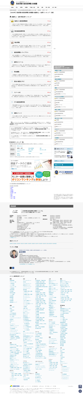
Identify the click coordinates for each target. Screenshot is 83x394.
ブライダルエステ (52, 338)
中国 (71, 291)
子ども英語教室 (38, 333)
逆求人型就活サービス (53, 283)
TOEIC (37, 344)
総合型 (25, 342)
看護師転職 (51, 292)
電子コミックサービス (27, 340)
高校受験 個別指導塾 (39, 299)
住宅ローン (12, 320)
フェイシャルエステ (53, 340)
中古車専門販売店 (27, 320)
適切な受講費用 (31, 148)
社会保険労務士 (43, 344)
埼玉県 (18, 153)
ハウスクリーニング (27, 286)
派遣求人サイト (52, 302)
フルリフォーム (14, 362)
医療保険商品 (63, 322)
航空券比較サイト (26, 365)
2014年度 (54, 243)
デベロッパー (13, 379)
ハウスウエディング (53, 348)
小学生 (44, 323)
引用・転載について (48, 386)
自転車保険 (12, 289)
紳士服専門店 (38, 377)
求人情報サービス (52, 303)
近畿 (11, 195)
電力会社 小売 (26, 356)
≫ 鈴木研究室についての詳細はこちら (27, 264)
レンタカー (25, 311)
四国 (62, 292)
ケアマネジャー (44, 345)
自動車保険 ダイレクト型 (65, 308)
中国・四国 (13, 196)
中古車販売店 (26, 319)
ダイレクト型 (13, 281)
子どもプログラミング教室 (40, 358)
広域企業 (63, 294)
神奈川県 (18, 155)
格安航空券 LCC (26, 368)
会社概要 (22, 386)
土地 (21, 345)
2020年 (25, 243)
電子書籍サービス (26, 339)
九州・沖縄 (13, 198)
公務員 (37, 347)
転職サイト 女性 (52, 288)
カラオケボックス (52, 368)
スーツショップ (38, 378)
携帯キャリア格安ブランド (65, 281)
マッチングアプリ (52, 356)
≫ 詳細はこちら (13, 237)
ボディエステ (51, 341)
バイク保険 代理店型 (64, 313)
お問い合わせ (41, 386)
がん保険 (11, 299)
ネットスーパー (26, 295)
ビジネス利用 (26, 378)
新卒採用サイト (52, 308)
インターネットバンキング (15, 317)
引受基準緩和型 (64, 325)
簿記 (40, 342)
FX (10, 322)
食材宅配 (25, 289)
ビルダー (12, 372)
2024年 (11, 243)
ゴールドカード (14, 331)
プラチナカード (65, 371)
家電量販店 (37, 374)
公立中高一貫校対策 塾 (40, 312)
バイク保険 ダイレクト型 (65, 311)
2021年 (22, 243)
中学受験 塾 (37, 306)
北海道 (12, 187)
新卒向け (51, 333)
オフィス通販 (26, 351)
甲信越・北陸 (13, 192)
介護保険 (62, 339)
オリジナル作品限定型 (28, 343)
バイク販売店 (26, 325)
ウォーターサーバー (27, 280)
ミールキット (26, 292)
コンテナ (26, 305)
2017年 (37, 243)
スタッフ (18, 151)
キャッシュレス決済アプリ (15, 333)
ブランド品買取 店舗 (27, 348)
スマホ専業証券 (13, 313)
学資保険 (11, 300)
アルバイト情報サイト (53, 285)
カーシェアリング (26, 309)
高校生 (37, 323)
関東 (57, 362)
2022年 (18, 243)
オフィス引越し (26, 350)
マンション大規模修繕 (14, 353)
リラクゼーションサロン (40, 366)
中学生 (41, 323)
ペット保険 (12, 294)
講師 (40, 148)
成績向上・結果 (58, 70)
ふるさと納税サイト (27, 300)
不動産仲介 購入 (13, 347)
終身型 (62, 324)
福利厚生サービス (26, 354)
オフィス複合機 (26, 353)
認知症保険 (62, 336)
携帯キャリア (63, 280)
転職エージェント (52, 291)
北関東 (12, 190)
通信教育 (37, 322)
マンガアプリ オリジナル (28, 346)
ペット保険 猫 (63, 320)
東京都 (41, 153)
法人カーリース (52, 321)
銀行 (11, 311)
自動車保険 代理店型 (64, 310)
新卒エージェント (52, 310)
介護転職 (50, 294)
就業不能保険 (63, 334)
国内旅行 (26, 364)
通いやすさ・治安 (43, 149)
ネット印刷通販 (52, 323)
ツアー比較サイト (26, 371)
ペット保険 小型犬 (64, 319)
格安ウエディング (52, 349)
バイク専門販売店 (27, 326)
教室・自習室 (30, 149)
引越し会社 (25, 308)
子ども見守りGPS (26, 357)
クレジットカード (13, 327)
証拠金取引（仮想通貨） (16, 337)
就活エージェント (52, 280)
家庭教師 (37, 325)
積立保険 (62, 345)
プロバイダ (62, 288)
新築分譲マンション (14, 366)
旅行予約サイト (26, 362)
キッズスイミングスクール (40, 367)
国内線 (25, 370)
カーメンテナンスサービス (28, 333)
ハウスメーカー (14, 378)
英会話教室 (37, 336)
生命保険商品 (63, 327)
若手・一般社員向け (54, 332)
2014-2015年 (49, 243)
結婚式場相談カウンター (54, 352)
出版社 (25, 345)
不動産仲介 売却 (13, 344)
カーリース (25, 314)
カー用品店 (37, 380)
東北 (11, 188)
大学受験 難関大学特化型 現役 (41, 286)
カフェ (24, 334)
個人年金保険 (63, 342)
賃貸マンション (13, 358)
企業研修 (50, 327)
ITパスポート (42, 347)
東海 (11, 194)
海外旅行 (30, 364)
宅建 (37, 342)
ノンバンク (16, 325)
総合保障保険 (63, 341)
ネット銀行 (12, 316)
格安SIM (62, 286)
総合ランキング (20, 145)
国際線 (29, 370)
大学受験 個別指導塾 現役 (40, 283)
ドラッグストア (38, 375)
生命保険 (11, 295)
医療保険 (11, 297)
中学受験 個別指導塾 (39, 309)
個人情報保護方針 (35, 386)
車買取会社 (25, 316)
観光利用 (26, 379)
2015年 (44, 243)
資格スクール (38, 348)
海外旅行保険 (12, 292)
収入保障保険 (63, 330)
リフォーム (12, 361)
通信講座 (37, 339)
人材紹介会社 (51, 312)
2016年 (40, 243)
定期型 (66, 324)
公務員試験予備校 (39, 354)
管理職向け (52, 330)
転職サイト (51, 286)
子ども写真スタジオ (27, 337)
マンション (13, 345)
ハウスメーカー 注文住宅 (14, 369)
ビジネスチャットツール (54, 324)
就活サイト (51, 281)
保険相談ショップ (13, 302)
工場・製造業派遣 (52, 300)
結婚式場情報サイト (53, 354)
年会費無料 (13, 328)
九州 (21, 352)
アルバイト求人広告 (53, 316)
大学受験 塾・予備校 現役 (40, 280)
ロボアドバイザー (13, 339)
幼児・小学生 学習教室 (40, 326)
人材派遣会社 (51, 315)
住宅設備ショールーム (14, 359)
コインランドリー (26, 288)
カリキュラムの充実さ (21, 149)
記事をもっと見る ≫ (59, 160)
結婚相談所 (51, 351)
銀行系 (12, 325)
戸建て (17, 345)
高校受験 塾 (37, 291)
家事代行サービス (26, 285)
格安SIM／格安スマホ (64, 285)
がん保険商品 (63, 331)
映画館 (50, 360)
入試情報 (30, 151)
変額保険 (62, 344)
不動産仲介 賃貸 (13, 355)
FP (36, 341)
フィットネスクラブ (39, 362)
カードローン (12, 324)
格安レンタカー (26, 312)
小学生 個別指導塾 (39, 319)
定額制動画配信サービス (28, 336)
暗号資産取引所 (13, 334)
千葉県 (29, 153)
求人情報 (54, 386)
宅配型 (25, 306)
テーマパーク (51, 370)
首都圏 (12, 191)
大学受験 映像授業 (39, 289)
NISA (11, 308)
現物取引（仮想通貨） (15, 336)
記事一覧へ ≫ (69, 148)
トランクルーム (26, 302)
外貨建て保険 (63, 337)
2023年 (14, 243)
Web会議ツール (52, 326)
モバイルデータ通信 (64, 283)
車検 (24, 331)
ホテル (24, 376)
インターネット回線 (64, 295)
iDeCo (61, 355)
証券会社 (12, 310)
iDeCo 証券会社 (13, 314)
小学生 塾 (37, 316)
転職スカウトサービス (53, 289)
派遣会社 (50, 299)
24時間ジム (37, 364)
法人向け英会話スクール (40, 356)
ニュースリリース (28, 386)
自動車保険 (12, 280)
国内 (25, 375)
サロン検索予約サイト (53, 343)
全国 (56, 367)
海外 (28, 375)
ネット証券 (12, 307)
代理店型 (12, 283)
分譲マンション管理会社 (15, 350)
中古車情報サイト (26, 317)
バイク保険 (12, 285)
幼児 (37, 334)
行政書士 (38, 345)
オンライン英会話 (39, 337)
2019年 (29, 243)
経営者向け (52, 329)
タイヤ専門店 (38, 381)
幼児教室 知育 (38, 328)
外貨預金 (11, 319)
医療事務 (40, 341)
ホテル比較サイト (26, 367)
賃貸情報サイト (13, 356)
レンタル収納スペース (28, 303)
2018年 (33, 243)
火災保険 (11, 291)
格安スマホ (67, 286)
